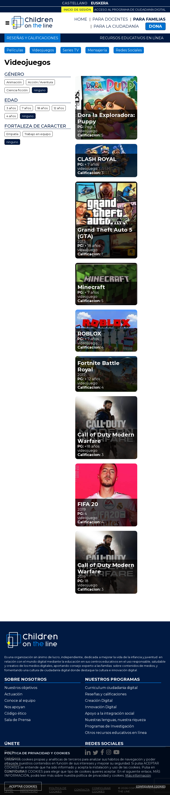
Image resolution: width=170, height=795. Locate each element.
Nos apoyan (14, 707)
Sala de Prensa (17, 720)
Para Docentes (110, 19)
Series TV (71, 50)
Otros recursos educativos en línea (116, 733)
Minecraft (91, 287)
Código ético (15, 713)
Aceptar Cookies (23, 786)
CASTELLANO (74, 3)
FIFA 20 (87, 504)
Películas (15, 50)
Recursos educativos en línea (131, 38)
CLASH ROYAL (96, 159)
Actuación (13, 694)
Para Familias (149, 19)
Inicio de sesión (77, 9)
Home (80, 19)
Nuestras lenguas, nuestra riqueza (115, 720)
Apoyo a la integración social (109, 713)
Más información (138, 776)
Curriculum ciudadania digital (111, 688)
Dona (155, 26)
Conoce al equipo (19, 700)
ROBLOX (89, 333)
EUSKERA (99, 3)
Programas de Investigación (109, 726)
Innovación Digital (101, 707)
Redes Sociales (129, 50)
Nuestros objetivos (20, 688)
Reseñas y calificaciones (32, 38)
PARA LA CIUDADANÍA (116, 26)
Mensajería (97, 50)
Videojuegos (43, 50)
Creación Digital (99, 700)
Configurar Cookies (151, 786)
